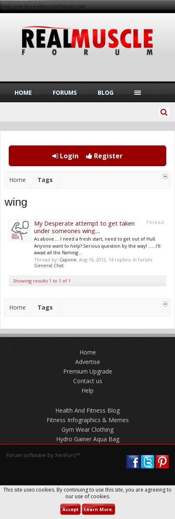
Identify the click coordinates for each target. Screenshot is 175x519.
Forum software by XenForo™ (43, 455)
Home (23, 92)
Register (104, 156)
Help (87, 390)
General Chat (49, 265)
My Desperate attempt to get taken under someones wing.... (84, 227)
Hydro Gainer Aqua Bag (87, 439)
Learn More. (98, 509)
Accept (70, 509)
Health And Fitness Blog (87, 410)
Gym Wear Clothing (87, 429)
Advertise (87, 362)
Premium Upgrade (87, 371)
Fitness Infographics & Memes (88, 420)
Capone (67, 259)
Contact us (87, 381)
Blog (105, 92)
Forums (65, 92)
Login (65, 156)
